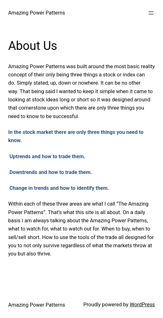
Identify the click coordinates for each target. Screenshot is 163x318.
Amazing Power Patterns (36, 13)
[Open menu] (151, 13)
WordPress (142, 305)
